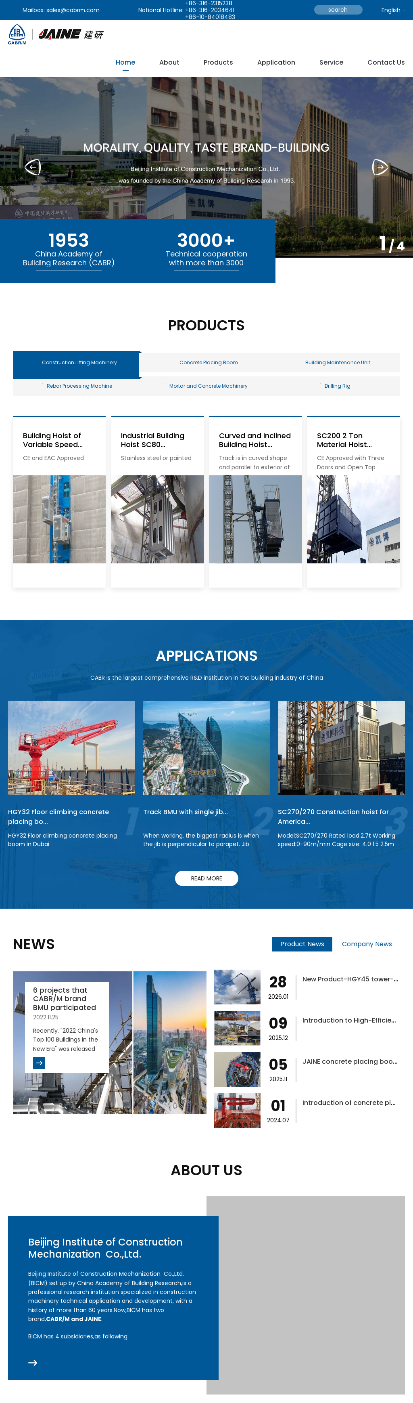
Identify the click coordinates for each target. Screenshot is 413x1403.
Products (218, 62)
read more (206, 888)
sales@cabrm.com (73, 10)
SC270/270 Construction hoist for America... (339, 826)
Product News (302, 953)
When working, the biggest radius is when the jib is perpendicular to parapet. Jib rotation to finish (201, 853)
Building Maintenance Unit (335, 364)
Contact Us (386, 62)
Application (276, 62)
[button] (380, 167)
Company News (367, 953)
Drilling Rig (335, 393)
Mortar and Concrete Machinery (206, 393)
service (331, 62)
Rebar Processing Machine (77, 393)
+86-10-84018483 (210, 17)
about (169, 62)
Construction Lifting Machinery (79, 364)
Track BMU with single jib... (189, 821)
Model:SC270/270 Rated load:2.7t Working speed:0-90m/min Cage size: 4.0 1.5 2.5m (336, 849)
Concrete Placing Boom (206, 364)
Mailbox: (34, 10)
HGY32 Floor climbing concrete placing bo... (63, 826)
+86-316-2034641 (209, 10)
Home (125, 62)
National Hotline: (161, 10)
